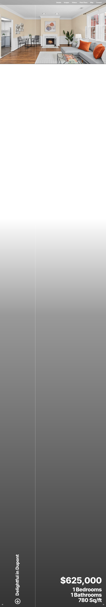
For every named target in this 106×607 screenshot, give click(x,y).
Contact (99, 2)
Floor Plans (83, 2)
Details (58, 2)
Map (91, 2)
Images (66, 2)
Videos (74, 2)
